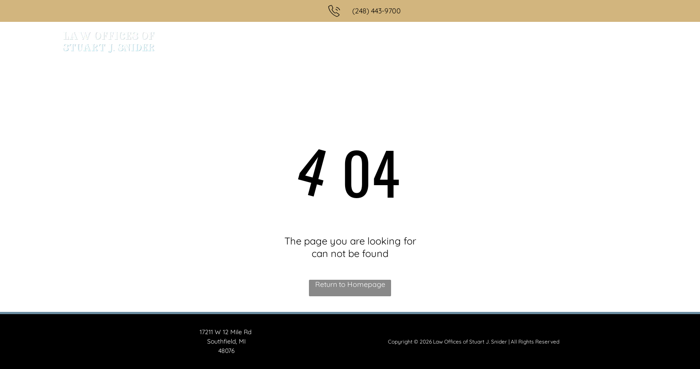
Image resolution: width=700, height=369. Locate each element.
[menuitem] (276, 42)
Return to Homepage (350, 284)
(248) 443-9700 (376, 10)
